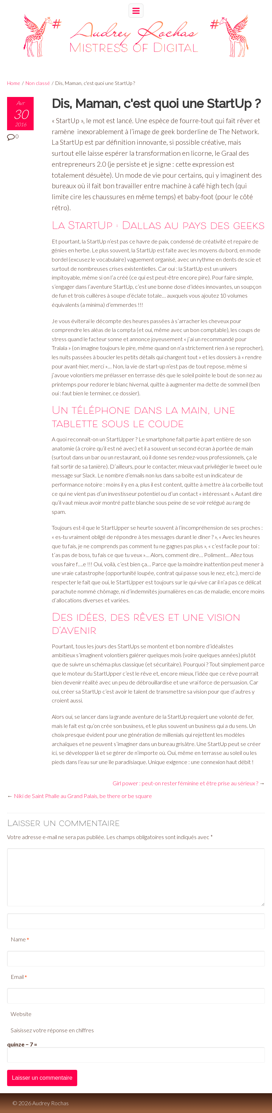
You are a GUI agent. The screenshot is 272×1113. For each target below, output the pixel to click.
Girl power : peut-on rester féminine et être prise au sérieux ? (185, 783)
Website (21, 1013)
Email (17, 976)
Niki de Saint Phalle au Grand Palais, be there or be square (83, 795)
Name (18, 939)
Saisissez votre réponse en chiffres (52, 1030)
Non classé (38, 83)
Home (13, 83)
